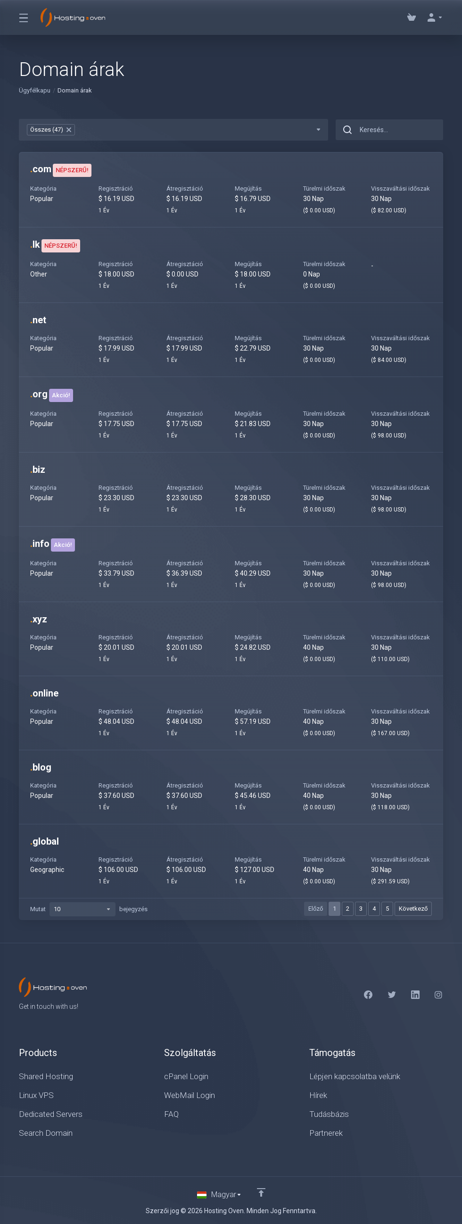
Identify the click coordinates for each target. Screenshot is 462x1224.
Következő (413, 908)
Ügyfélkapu (34, 90)
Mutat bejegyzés (89, 909)
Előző (315, 908)
